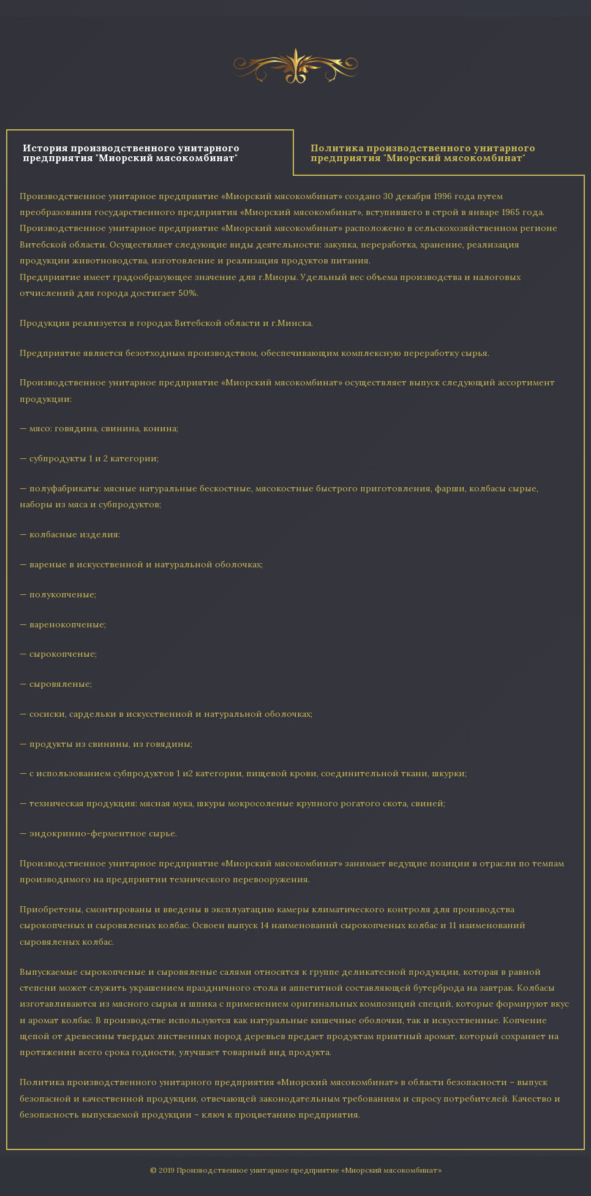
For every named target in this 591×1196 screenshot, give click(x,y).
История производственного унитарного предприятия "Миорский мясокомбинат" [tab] (131, 153)
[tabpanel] (295, 663)
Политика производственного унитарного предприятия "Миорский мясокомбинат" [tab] (423, 153)
